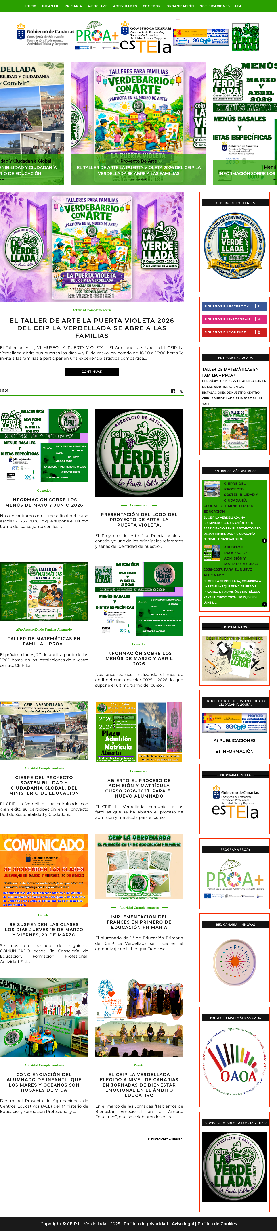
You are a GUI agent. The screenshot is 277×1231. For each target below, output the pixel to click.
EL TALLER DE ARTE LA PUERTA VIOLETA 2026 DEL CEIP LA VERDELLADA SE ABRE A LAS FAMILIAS (92, 328)
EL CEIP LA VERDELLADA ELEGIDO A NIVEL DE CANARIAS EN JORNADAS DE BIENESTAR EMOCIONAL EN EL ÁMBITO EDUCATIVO (139, 1085)
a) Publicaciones (235, 740)
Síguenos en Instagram (235, 319)
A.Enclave (97, 6)
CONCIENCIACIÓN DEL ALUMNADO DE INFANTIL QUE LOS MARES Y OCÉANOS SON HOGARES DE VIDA (44, 1082)
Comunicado (139, 505)
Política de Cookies (217, 1223)
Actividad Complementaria (91, 310)
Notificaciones (214, 6)
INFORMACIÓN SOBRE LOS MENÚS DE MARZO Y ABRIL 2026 (139, 659)
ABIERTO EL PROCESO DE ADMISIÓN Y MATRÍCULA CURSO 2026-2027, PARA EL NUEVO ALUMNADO (139, 788)
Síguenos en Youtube (235, 332)
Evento (139, 1065)
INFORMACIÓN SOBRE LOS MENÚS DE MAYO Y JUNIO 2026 (44, 502)
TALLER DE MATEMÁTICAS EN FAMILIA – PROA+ (44, 641)
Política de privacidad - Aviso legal (159, 1223)
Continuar (92, 372)
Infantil (50, 6)
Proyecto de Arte (138, 161)
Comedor (152, 6)
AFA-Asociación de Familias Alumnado (44, 629)
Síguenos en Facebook (235, 306)
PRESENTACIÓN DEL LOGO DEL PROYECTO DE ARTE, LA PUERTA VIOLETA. (139, 520)
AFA (237, 6)
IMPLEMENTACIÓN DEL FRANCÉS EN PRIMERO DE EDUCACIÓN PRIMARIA (139, 922)
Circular (44, 915)
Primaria (73, 6)
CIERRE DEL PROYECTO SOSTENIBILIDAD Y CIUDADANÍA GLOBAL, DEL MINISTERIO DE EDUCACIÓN (44, 785)
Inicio (30, 6)
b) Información (234, 751)
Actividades (125, 6)
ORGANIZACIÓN (180, 6)
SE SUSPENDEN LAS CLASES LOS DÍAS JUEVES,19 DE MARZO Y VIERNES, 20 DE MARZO (44, 930)
